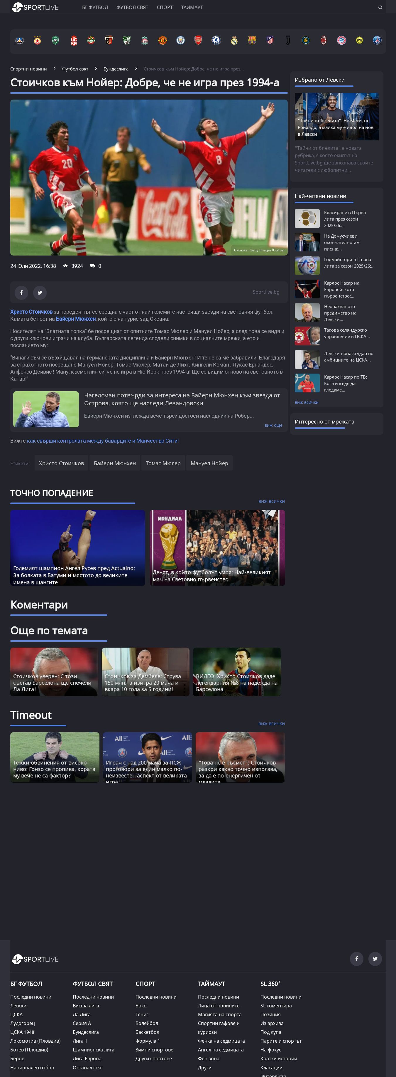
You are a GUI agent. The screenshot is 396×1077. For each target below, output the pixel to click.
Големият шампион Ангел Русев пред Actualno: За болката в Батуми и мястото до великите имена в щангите (74, 575)
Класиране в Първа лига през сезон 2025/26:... (345, 218)
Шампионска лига (93, 1049)
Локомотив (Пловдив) (35, 1041)
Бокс (141, 1005)
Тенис (142, 1014)
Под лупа (270, 1032)
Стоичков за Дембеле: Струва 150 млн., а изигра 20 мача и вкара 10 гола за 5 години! (143, 683)
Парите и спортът (281, 1041)
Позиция (270, 1014)
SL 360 (270, 983)
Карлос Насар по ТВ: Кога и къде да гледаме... (345, 383)
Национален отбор (32, 1067)
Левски (18, 1005)
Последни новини (30, 997)
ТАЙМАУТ (211, 984)
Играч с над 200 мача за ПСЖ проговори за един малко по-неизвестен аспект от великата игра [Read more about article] (146, 772)
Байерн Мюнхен (76, 319)
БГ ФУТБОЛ (95, 7)
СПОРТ (145, 984)
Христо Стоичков (31, 312)
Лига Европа (87, 1058)
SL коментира (276, 1005)
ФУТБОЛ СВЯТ (93, 984)
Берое (17, 1058)
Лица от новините (219, 1005)
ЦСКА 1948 (22, 1032)
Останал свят (88, 1067)
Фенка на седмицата (221, 1041)
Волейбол (147, 1023)
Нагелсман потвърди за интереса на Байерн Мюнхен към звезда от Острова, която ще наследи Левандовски (182, 399)
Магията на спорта (220, 1014)
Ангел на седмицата (221, 1049)
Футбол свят (132, 7)
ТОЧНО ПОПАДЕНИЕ (51, 492)
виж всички (307, 402)
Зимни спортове (154, 1049)
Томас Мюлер (163, 463)
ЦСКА (16, 1014)
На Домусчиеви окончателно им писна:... (342, 242)
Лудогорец (22, 1023)
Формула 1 (148, 1041)
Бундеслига (86, 1032)
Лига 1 (80, 1041)
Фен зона (208, 1058)
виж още (273, 425)
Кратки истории (278, 1058)
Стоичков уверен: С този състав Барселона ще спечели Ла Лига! (52, 683)
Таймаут (192, 7)
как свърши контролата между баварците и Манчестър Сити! (103, 441)
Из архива (272, 1023)
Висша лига (86, 1005)
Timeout (30, 715)
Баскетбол (147, 1032)
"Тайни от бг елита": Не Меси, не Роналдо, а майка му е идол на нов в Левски (335, 127)
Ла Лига (82, 1014)
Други (204, 1067)
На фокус (270, 1049)
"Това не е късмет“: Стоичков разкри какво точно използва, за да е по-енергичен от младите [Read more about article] (238, 772)
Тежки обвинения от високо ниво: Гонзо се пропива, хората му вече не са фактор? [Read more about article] (54, 769)
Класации (271, 1067)
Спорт (165, 7)
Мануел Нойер (209, 463)
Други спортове (154, 1058)
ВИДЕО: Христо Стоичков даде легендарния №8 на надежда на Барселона (236, 683)
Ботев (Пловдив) (29, 1049)
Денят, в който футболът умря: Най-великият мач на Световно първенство (212, 576)
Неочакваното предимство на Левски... (340, 312)
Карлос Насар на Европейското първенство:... (341, 289)
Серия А (82, 1023)
